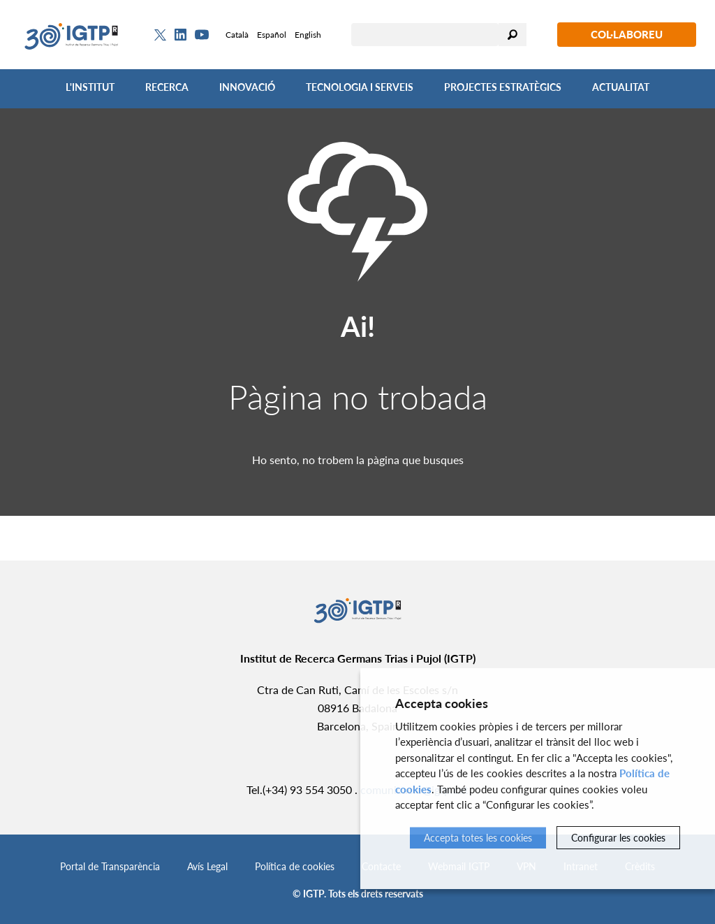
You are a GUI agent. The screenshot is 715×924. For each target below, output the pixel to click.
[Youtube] (202, 34)
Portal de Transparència (110, 866)
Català (237, 34)
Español (271, 34)
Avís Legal (207, 866)
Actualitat (620, 87)
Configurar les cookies (618, 838)
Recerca (167, 87)
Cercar (512, 34)
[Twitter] (160, 35)
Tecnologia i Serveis (359, 87)
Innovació (247, 87)
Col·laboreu (627, 34)
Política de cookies (294, 866)
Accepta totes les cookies (478, 838)
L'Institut (90, 87)
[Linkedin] (180, 35)
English (308, 34)
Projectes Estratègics (502, 87)
